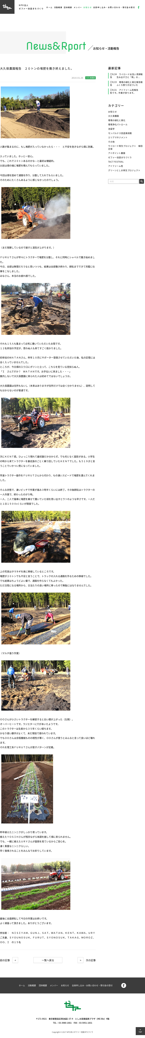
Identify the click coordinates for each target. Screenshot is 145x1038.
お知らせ (87, 7)
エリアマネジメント (118, 137)
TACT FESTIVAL (116, 161)
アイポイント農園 (116, 153)
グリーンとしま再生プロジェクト (124, 170)
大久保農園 (113, 116)
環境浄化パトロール (118, 124)
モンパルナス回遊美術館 (120, 133)
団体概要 (68, 7)
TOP (140, 1032)
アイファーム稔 (115, 166)
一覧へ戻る (48, 960)
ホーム (49, 7)
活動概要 (58, 7)
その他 (111, 141)
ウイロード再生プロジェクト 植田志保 (125, 147)
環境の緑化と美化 (116, 120)
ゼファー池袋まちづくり (120, 157)
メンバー (78, 7)
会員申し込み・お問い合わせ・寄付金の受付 (114, 7)
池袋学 (111, 128)
